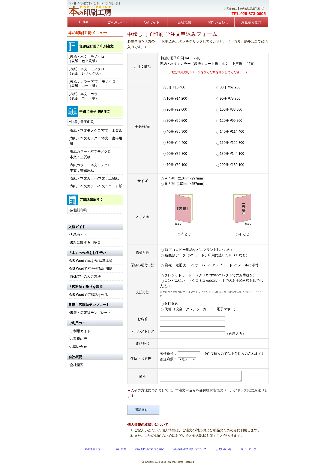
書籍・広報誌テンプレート (90, 313)
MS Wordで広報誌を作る (89, 295)
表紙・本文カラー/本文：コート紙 (96, 186)
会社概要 (184, 22)
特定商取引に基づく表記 (149, 451)
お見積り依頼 (251, 22)
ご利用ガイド (117, 22)
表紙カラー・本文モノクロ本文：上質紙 (90, 154)
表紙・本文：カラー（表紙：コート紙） (84, 96)
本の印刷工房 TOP (95, 451)
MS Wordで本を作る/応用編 (91, 268)
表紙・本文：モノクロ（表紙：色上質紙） (86, 59)
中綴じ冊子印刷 (82, 122)
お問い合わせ (218, 22)
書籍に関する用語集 (85, 242)
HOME (84, 22)
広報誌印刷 (78, 210)
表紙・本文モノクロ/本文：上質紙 (96, 130)
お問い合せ (78, 346)
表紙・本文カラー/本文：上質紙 (94, 178)
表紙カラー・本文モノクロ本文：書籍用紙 (90, 167)
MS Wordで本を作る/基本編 (91, 261)
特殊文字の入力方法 (85, 276)
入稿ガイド (151, 22)
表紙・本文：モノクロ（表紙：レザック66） (86, 71)
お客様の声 (78, 339)
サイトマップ (248, 451)
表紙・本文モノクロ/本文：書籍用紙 (96, 141)
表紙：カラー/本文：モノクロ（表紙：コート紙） (92, 84)
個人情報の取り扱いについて (190, 451)
